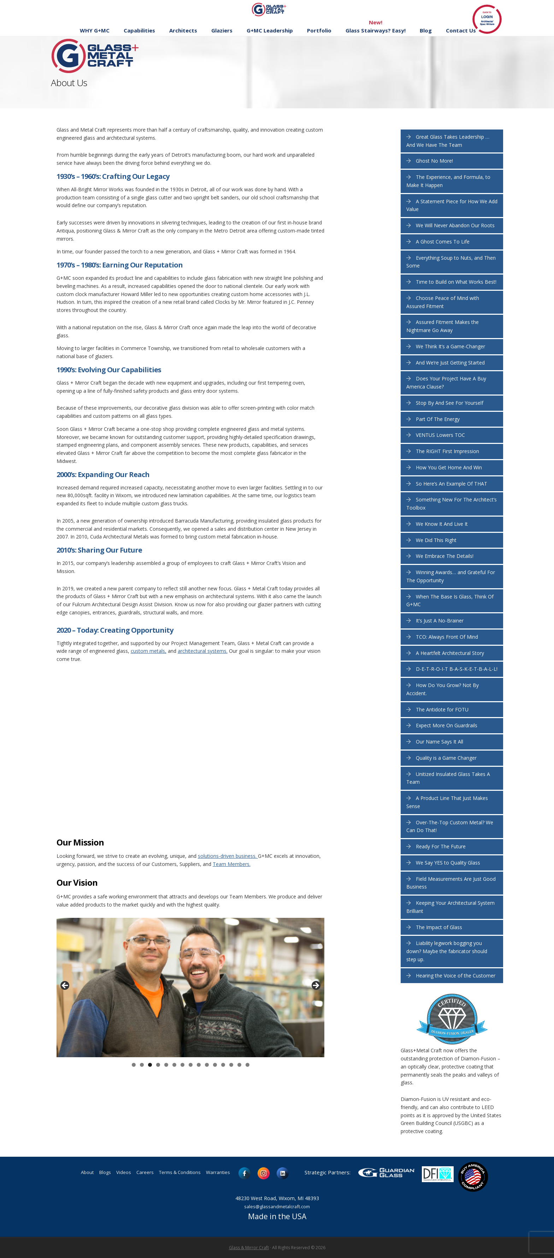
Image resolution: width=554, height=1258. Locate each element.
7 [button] (182, 1065)
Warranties (231, 1173)
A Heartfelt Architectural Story (450, 653)
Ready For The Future (441, 846)
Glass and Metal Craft (276, 9)
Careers (141, 1173)
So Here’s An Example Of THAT (451, 483)
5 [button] (166, 1065)
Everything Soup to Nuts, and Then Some (451, 261)
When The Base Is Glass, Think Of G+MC (450, 600)
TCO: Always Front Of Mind (447, 636)
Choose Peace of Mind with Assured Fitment (442, 302)
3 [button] (150, 1065)
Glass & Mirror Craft (249, 1248)
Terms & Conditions (184, 1173)
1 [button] (134, 1065)
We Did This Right (436, 540)
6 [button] (174, 1065)
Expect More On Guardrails (446, 725)
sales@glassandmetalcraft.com (277, 1206)
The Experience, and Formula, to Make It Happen (448, 181)
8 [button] (191, 1065)
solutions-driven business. (228, 856)
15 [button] (247, 1065)
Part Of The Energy (438, 419)
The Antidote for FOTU (442, 709)
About (72, 1173)
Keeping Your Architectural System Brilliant (450, 906)
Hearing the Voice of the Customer (455, 975)
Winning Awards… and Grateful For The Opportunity (450, 576)
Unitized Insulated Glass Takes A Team (448, 778)
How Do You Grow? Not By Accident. (442, 689)
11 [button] (215, 1065)
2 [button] (142, 1065)
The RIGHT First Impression (447, 451)
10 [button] (207, 1065)
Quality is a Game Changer (446, 757)
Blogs (94, 1173)
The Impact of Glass (439, 927)
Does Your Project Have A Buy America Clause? (446, 382)
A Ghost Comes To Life (443, 241)
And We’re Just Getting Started (450, 362)
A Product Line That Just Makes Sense (447, 802)
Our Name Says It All (439, 741)
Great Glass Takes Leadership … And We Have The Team (447, 140)
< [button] (65, 986)
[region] (190, 987)
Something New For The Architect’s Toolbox (451, 503)
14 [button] (239, 1065)
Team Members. (232, 864)
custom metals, (148, 651)
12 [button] (223, 1065)
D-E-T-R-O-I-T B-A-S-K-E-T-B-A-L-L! (456, 669)
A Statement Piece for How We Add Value (451, 205)
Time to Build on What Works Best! (456, 281)
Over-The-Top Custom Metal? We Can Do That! (449, 826)
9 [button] (199, 1065)
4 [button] (158, 1065)
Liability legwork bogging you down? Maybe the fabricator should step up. (446, 951)
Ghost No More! (434, 160)
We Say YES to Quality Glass (448, 862)
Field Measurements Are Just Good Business (451, 882)
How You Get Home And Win (449, 467)
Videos (115, 1173)
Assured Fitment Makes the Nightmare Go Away (442, 326)
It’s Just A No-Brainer (440, 620)
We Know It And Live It (442, 523)
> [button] (315, 986)
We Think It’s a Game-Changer (450, 346)
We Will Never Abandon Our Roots (455, 225)
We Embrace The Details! (444, 556)
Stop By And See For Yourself (449, 402)
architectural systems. (203, 651)
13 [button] (231, 1065)
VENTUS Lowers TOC (440, 435)
